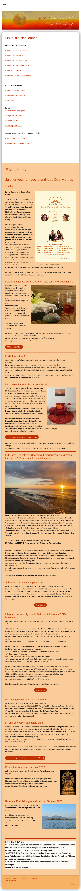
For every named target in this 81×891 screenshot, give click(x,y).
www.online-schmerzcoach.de (16, 95)
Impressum (8, 878)
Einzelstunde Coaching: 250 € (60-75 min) (22, 437)
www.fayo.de (10, 100)
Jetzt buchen (40, 605)
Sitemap (34, 878)
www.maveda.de (11, 120)
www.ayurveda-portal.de (14, 55)
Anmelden (73, 884)
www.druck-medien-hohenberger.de (18, 143)
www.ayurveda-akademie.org (16, 50)
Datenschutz (16, 878)
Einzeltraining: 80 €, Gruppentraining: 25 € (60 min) (25, 758)
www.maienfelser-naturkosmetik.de (18, 75)
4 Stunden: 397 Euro (14, 347)
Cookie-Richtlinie (26, 878)
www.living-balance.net (13, 125)
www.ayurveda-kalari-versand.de (17, 65)
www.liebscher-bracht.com (15, 90)
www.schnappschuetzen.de (15, 138)
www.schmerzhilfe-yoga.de (15, 110)
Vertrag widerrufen (11, 880)
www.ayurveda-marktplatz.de (16, 60)
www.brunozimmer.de (13, 70)
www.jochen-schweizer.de (14, 115)
